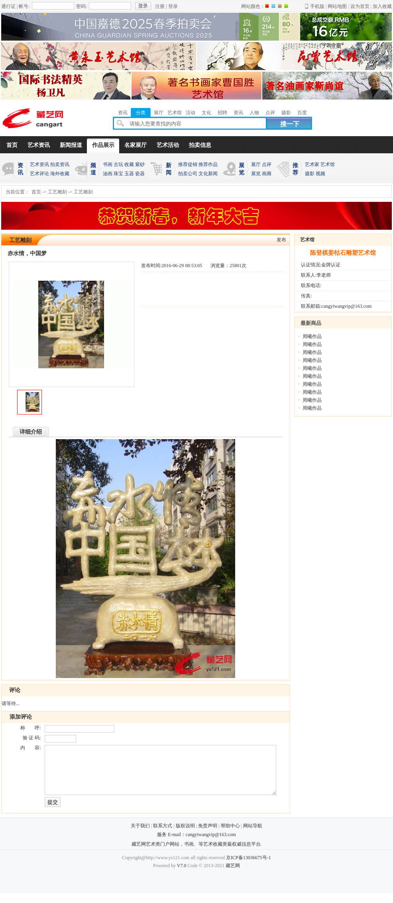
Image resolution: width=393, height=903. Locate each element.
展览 (256, 173)
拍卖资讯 (59, 164)
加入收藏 (382, 6)
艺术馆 (327, 164)
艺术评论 (39, 173)
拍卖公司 (187, 173)
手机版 (317, 6)
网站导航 (252, 835)
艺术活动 (168, 145)
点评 (266, 164)
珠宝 (118, 173)
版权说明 (185, 835)
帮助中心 (230, 835)
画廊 (266, 173)
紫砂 (140, 164)
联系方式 (162, 835)
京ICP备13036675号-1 (248, 867)
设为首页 (359, 6)
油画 (107, 173)
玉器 (129, 173)
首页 (12, 145)
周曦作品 (312, 336)
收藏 (129, 164)
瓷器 (140, 173)
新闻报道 (71, 145)
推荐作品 (208, 164)
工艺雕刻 (57, 192)
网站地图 (337, 6)
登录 (173, 6)
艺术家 (312, 164)
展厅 (256, 164)
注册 (160, 6)
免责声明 (207, 835)
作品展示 (103, 145)
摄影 (309, 173)
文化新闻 (208, 173)
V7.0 (182, 875)
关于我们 (140, 835)
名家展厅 (135, 145)
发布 (281, 239)
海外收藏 (59, 173)
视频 (320, 173)
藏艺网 (233, 875)
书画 (107, 164)
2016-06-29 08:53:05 (181, 265)
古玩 (118, 164)
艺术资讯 (39, 145)
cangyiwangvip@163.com (211, 844)
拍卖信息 (200, 145)
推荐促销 (187, 164)
